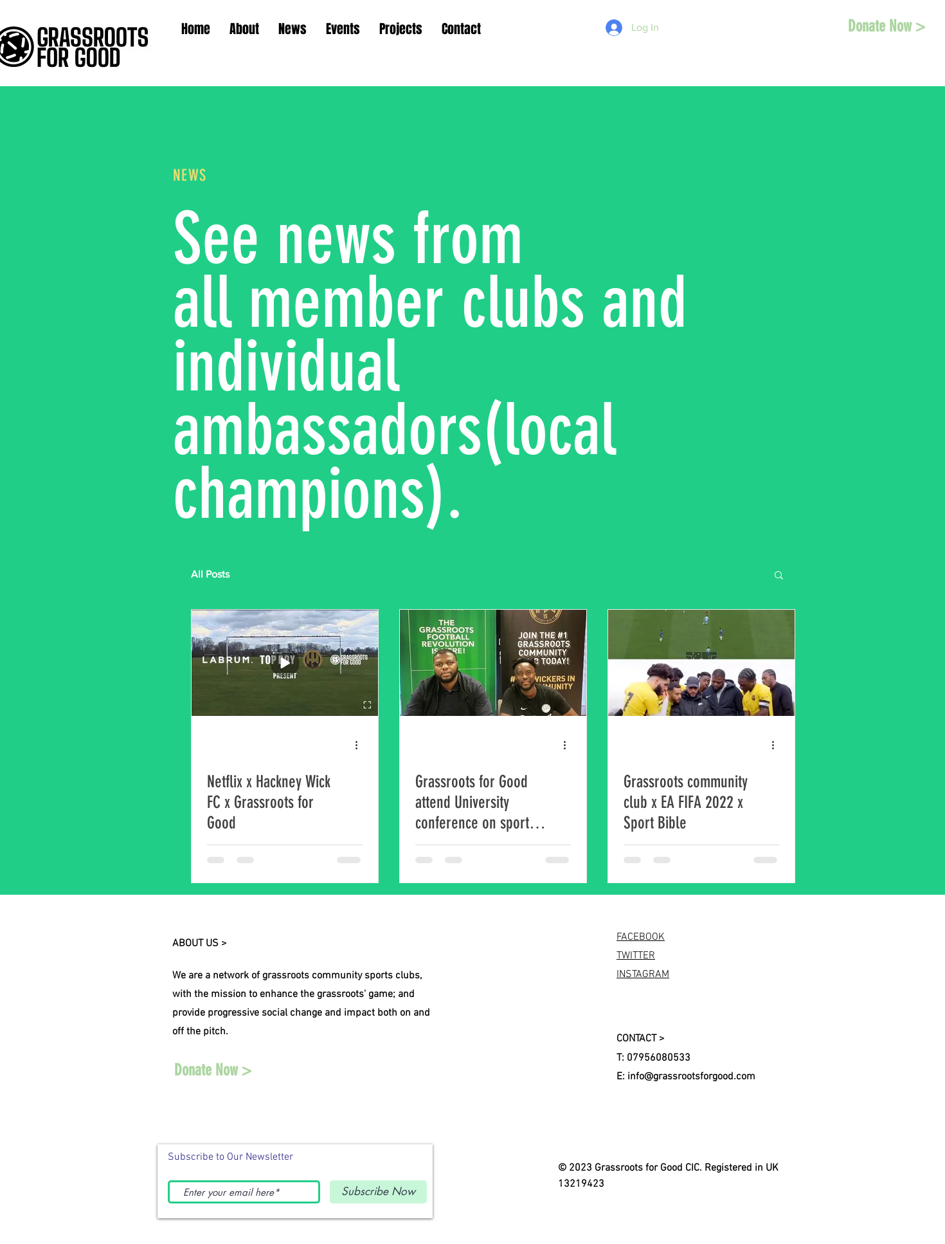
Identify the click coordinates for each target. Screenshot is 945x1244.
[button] (779, 576)
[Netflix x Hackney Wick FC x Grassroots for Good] (285, 663)
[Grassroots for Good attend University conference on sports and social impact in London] (493, 663)
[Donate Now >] (886, 26)
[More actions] (360, 745)
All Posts (210, 574)
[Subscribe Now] (378, 1191)
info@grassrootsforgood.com (691, 1076)
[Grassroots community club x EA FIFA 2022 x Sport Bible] (701, 663)
